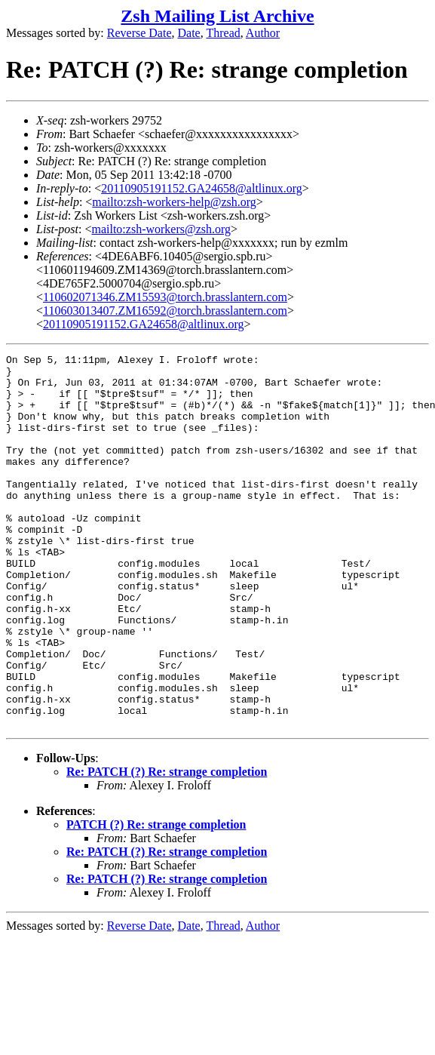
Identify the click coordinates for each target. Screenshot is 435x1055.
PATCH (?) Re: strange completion (156, 899)
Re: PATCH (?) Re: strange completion (166, 846)
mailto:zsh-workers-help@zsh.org (174, 201)
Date (189, 32)
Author (263, 32)
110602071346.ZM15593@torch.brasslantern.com (165, 297)
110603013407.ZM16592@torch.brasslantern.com (165, 310)
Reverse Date (139, 32)
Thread (223, 32)
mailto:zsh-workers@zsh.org (161, 229)
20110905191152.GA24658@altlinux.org (201, 188)
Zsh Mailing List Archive (217, 16)
